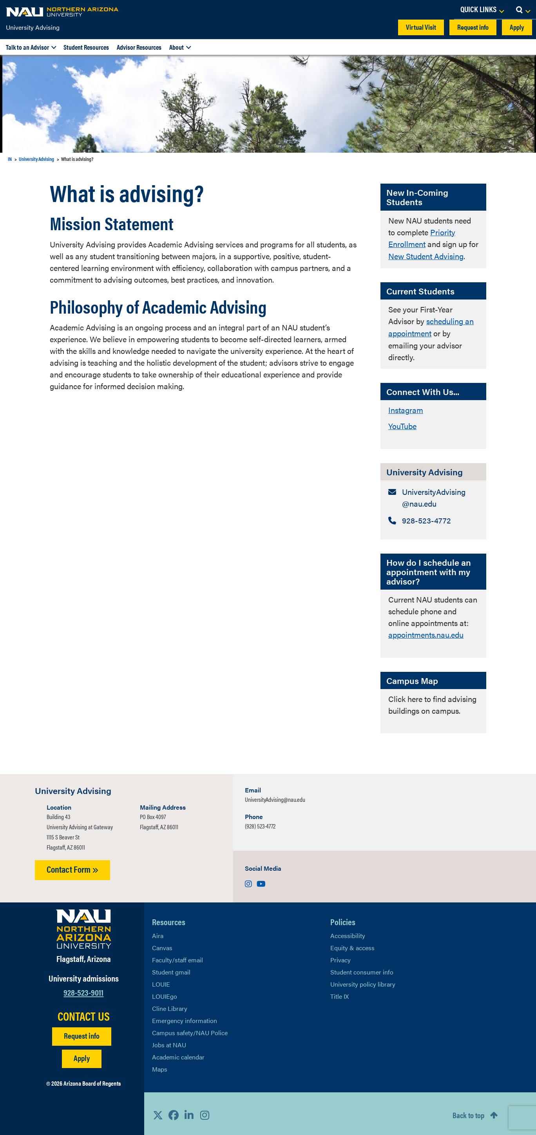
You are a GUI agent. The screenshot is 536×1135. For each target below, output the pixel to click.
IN (10, 158)
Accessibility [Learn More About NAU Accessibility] (347, 933)
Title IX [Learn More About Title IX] (339, 994)
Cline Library (169, 1006)
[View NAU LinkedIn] (189, 1112)
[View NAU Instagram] (205, 1112)
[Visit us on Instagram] (249, 881)
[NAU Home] (62, 11)
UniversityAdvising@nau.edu (275, 796)
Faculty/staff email (177, 957)
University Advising (33, 27)
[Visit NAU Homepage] (83, 926)
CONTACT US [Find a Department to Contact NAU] (84, 1013)
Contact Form (72, 866)
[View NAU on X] (158, 1112)
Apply (517, 27)
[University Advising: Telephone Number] (433, 518)
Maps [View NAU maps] (159, 1066)
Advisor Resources (139, 47)
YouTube (402, 423)
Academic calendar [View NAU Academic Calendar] (178, 1054)
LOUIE (161, 981)
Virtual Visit (421, 27)
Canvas (162, 945)
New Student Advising (426, 255)
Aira (157, 933)
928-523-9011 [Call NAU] (83, 989)
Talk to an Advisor (27, 47)
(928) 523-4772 (260, 823)
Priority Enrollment (421, 237)
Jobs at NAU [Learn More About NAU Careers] (169, 1042)
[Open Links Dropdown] (482, 10)
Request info (473, 27)
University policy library (362, 981)
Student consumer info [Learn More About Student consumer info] (361, 969)
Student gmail (171, 969)
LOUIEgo (164, 994)
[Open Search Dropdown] (523, 10)
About (176, 47)
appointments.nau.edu (426, 632)
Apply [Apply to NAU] (82, 1055)
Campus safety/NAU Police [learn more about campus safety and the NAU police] (190, 1030)
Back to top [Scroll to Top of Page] (468, 1112)
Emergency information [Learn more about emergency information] (184, 1018)
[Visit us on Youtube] (261, 881)
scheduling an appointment (431, 325)
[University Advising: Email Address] (433, 495)
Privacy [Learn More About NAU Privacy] (340, 957)
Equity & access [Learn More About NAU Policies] (352, 945)
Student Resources (86, 47)
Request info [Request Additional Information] (82, 1032)
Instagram (405, 408)
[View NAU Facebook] (173, 1112)
